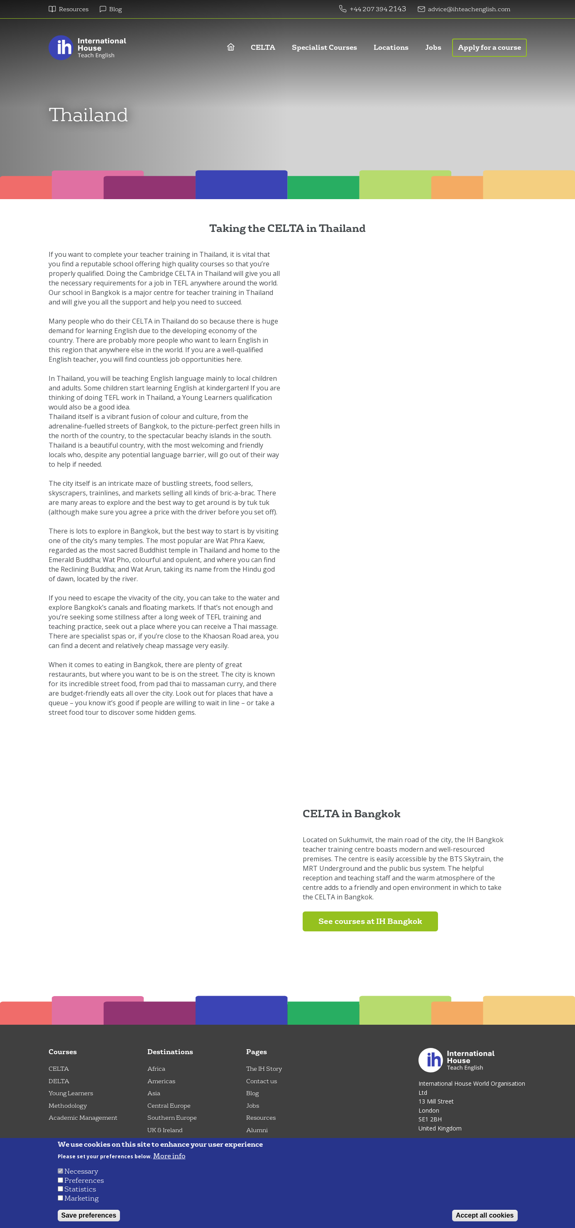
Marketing (81, 1198)
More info (169, 1156)
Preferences (84, 1180)
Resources (73, 9)
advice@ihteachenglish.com (469, 9)
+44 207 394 (369, 9)
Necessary (81, 1171)
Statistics (80, 1189)
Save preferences (89, 1215)
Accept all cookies (485, 1215)
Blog (115, 9)
